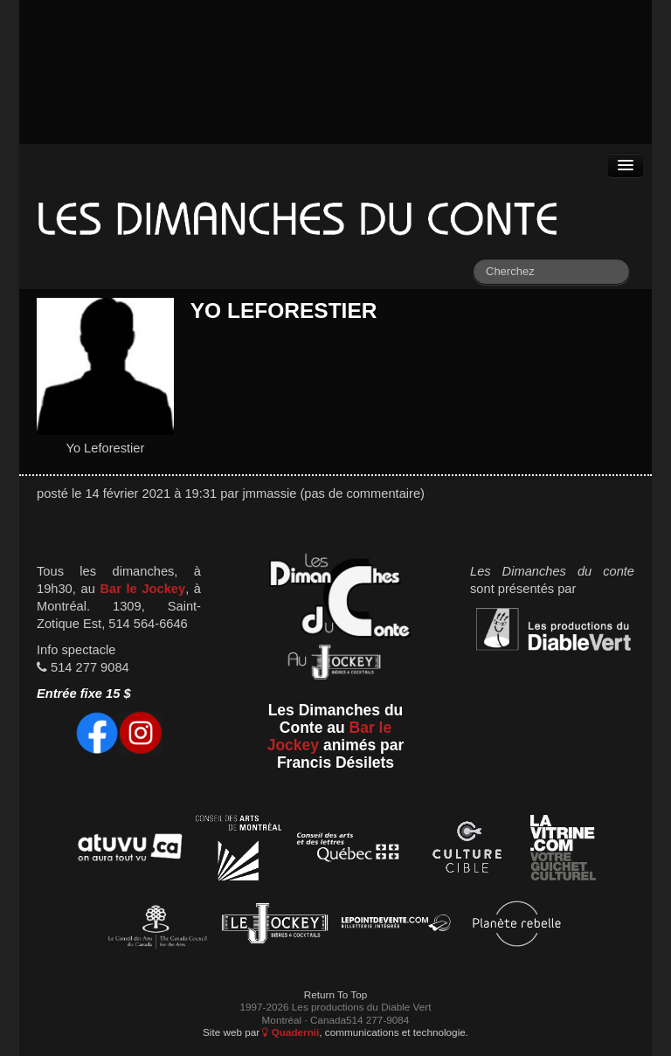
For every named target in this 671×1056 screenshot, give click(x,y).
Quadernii (290, 1032)
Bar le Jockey (142, 589)
